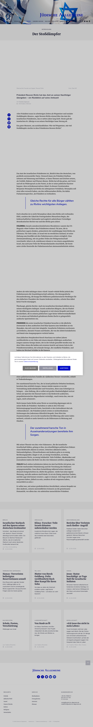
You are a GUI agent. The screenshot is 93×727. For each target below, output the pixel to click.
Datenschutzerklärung (31, 362)
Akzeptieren (64, 368)
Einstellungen (48, 368)
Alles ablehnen (30, 368)
